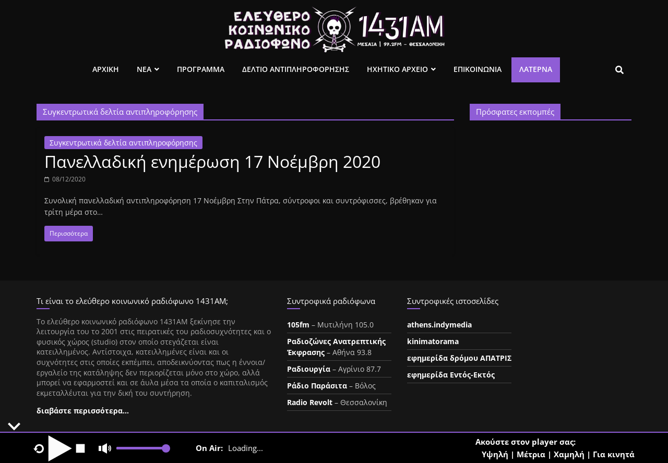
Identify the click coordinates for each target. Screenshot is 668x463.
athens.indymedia (439, 325)
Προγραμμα (200, 69)
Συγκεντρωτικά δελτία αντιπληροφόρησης (123, 143)
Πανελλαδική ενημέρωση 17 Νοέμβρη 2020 (212, 161)
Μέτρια (531, 454)
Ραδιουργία (308, 369)
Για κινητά (614, 454)
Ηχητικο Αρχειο (397, 69)
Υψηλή (495, 454)
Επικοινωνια (478, 69)
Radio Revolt (309, 402)
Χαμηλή (569, 454)
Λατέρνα (535, 69)
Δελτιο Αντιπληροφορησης (295, 69)
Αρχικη (105, 69)
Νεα (144, 69)
